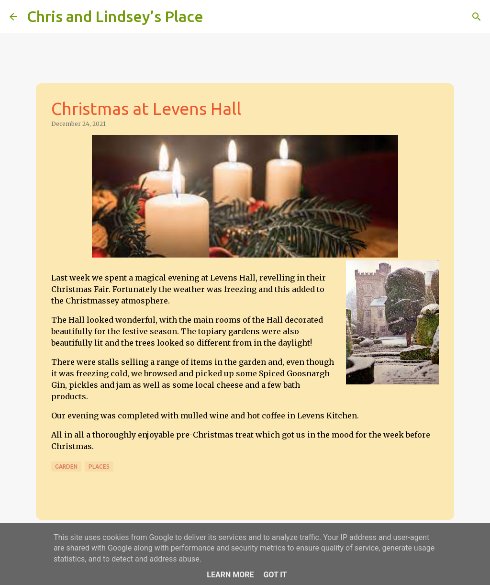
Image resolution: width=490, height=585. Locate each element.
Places (99, 466)
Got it (275, 574)
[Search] (217, 16)
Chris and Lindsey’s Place (115, 16)
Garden (66, 466)
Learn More (230, 574)
